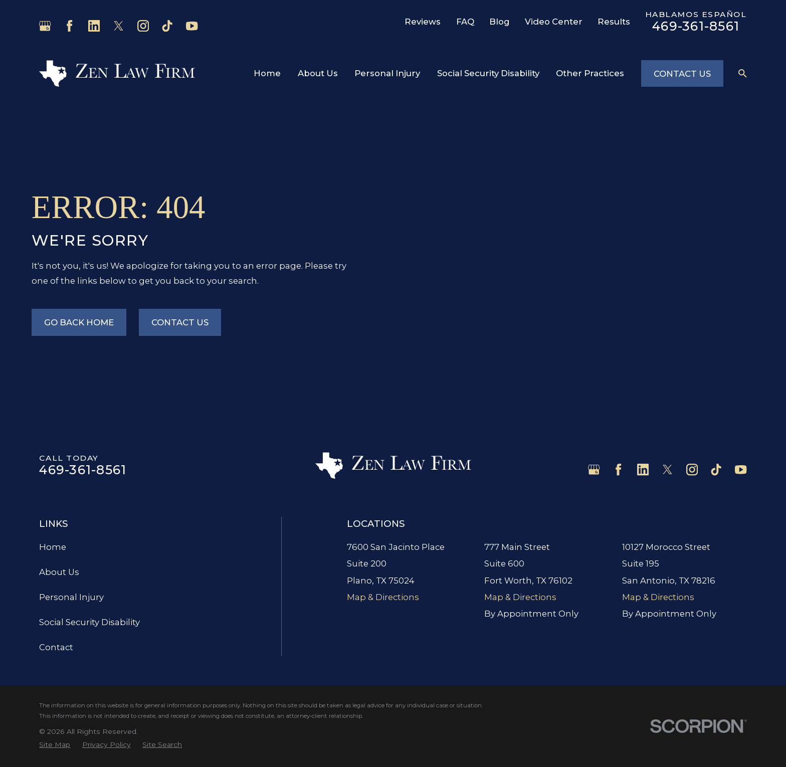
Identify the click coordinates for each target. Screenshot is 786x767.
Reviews (423, 22)
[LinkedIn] (94, 26)
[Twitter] (118, 26)
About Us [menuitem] (318, 73)
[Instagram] (143, 26)
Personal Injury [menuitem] (387, 73)
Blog (499, 22)
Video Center (553, 22)
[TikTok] (167, 26)
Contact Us (682, 74)
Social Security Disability (89, 622)
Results (614, 22)
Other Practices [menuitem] (590, 73)
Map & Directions (383, 597)
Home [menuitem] (267, 73)
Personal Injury (71, 597)
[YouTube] (192, 26)
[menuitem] (54, 745)
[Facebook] (69, 26)
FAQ (465, 22)
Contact (56, 647)
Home (52, 547)
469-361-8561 (695, 26)
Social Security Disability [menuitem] (488, 73)
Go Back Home (79, 322)
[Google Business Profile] (45, 26)
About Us (59, 572)
